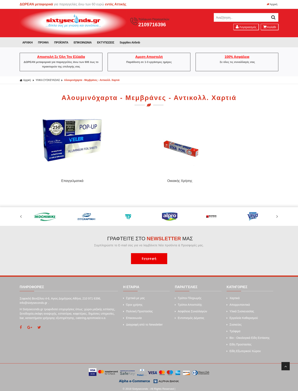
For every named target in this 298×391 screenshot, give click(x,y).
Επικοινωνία (132, 314)
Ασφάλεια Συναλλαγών (191, 308)
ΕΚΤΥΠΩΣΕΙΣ (105, 42)
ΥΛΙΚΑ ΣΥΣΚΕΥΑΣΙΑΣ (48, 80)
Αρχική (272, 4)
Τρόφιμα (233, 328)
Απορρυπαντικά (238, 301)
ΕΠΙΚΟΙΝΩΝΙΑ (83, 42)
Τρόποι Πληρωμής (188, 295)
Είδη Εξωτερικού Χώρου (244, 348)
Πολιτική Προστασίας (138, 308)
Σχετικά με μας (134, 295)
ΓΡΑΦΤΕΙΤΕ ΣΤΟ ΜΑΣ (150, 235)
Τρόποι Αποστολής (188, 301)
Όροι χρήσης (133, 301)
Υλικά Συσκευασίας (240, 308)
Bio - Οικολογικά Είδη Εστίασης (248, 334)
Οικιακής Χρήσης (116, 179)
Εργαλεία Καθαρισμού (242, 314)
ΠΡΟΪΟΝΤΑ (61, 42)
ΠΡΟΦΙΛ (43, 42)
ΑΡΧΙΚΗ (27, 42)
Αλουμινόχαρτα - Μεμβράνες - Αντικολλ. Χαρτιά (92, 80)
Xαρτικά (233, 295)
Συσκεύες (234, 321)
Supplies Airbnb (130, 42)
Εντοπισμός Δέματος (189, 314)
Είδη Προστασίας (239, 341)
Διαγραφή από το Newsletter (143, 321)
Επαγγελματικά (51, 179)
